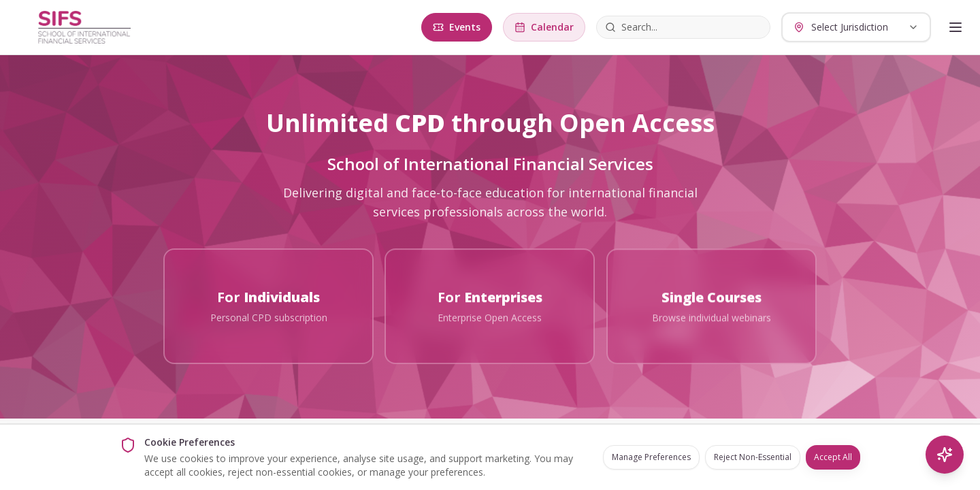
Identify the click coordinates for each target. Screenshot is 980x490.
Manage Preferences (651, 457)
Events (456, 26)
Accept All (833, 457)
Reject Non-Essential (752, 457)
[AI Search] (945, 455)
